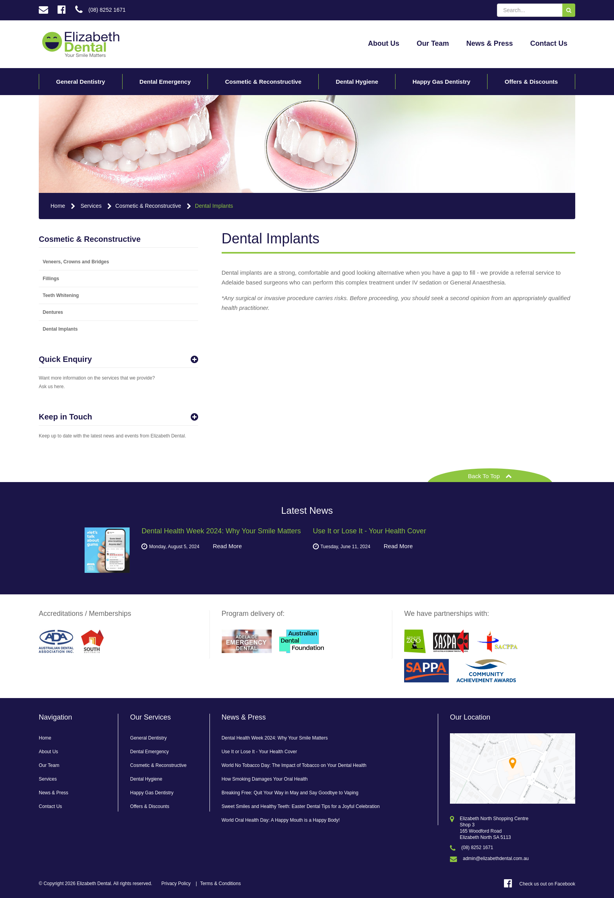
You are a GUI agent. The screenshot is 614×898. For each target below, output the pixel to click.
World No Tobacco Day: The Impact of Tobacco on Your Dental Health (294, 765)
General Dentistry (80, 81)
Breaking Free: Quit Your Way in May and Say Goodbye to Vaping (290, 792)
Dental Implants (214, 206)
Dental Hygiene (357, 81)
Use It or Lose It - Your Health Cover (259, 751)
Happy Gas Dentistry (442, 81)
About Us (383, 43)
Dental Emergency (165, 81)
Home (58, 206)
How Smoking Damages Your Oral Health (265, 779)
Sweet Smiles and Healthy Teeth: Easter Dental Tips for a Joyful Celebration (301, 806)
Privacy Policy (176, 883)
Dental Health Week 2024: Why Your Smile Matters (275, 738)
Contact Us (548, 43)
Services (91, 206)
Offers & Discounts (531, 81)
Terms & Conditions (220, 883)
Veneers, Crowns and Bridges (76, 262)
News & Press (489, 43)
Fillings (51, 278)
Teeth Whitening (61, 295)
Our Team (433, 43)
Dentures (53, 312)
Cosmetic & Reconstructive (263, 81)
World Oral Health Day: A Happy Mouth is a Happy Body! (281, 820)
